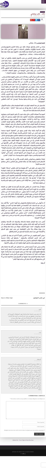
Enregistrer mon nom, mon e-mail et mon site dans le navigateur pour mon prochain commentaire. (24, 430)
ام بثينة (42, 16)
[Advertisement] (23, 278)
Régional (42, 12)
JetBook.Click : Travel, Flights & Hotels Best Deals (23, 440)
